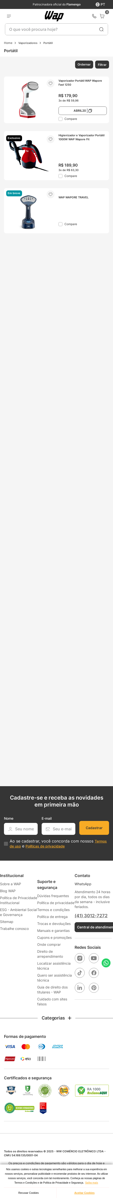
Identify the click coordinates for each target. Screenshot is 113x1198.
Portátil (48, 43)
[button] (83, 65)
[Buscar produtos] (101, 29)
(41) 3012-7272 (91, 915)
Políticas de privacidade (45, 846)
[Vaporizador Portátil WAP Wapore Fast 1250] (56, 100)
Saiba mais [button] (91, 1182)
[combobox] (56, 29)
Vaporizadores (27, 43)
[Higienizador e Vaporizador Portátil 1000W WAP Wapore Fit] (56, 155)
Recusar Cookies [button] (28, 1192)
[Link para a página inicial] (8, 43)
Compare (70, 119)
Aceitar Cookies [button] (84, 1192)
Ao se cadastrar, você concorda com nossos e (58, 843)
